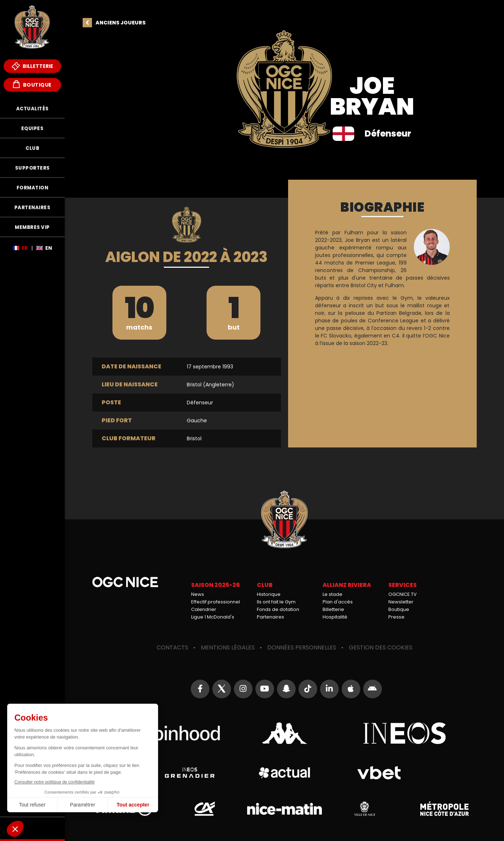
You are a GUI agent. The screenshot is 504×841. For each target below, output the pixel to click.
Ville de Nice (364, 808)
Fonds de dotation (278, 609)
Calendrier (203, 609)
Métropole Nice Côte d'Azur (444, 808)
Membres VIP (32, 227)
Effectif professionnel (215, 601)
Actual (284, 772)
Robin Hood (164, 733)
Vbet (378, 772)
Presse (396, 616)
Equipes (32, 128)
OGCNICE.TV (402, 594)
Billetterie (32, 66)
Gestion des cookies (380, 647)
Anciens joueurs (120, 22)
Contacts (172, 647)
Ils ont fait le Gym (276, 601)
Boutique (32, 84)
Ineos (404, 733)
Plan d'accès (338, 601)
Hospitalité (335, 616)
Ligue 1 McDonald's (212, 616)
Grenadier (189, 772)
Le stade (332, 594)
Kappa (284, 733)
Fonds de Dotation (32, 828)
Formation (32, 187)
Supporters (32, 168)
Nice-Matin (284, 808)
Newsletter (400, 601)
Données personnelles (301, 647)
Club (32, 148)
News (197, 594)
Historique (269, 594)
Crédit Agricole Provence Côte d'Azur (204, 808)
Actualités (32, 108)
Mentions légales (228, 647)
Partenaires (32, 207)
